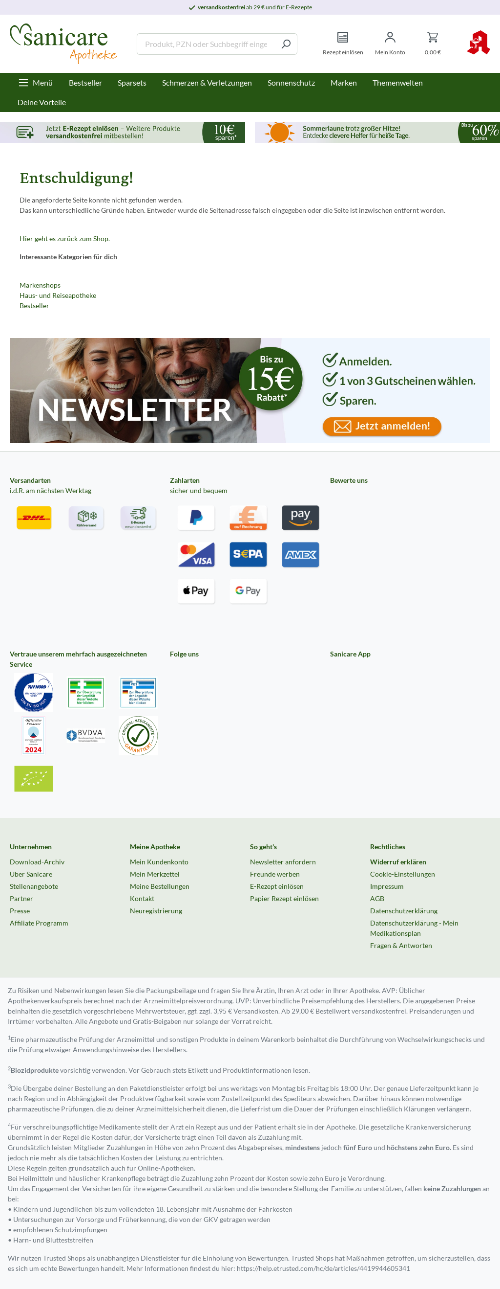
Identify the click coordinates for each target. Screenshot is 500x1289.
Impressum (387, 886)
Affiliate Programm (39, 923)
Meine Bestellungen (159, 886)
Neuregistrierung (156, 910)
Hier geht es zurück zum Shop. (65, 238)
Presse (20, 910)
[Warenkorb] (433, 44)
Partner (21, 898)
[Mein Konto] (390, 44)
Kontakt (142, 898)
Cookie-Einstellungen (402, 874)
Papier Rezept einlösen (284, 898)
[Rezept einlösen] (343, 44)
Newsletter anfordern (283, 862)
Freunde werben (275, 874)
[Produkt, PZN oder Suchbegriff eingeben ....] (206, 44)
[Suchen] (285, 44)
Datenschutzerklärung (404, 910)
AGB (377, 898)
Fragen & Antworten (401, 945)
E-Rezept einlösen (277, 886)
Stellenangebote (34, 886)
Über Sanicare (31, 874)
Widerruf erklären (398, 862)
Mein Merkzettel (155, 874)
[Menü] (35, 82)
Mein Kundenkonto (159, 862)
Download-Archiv (37, 862)
